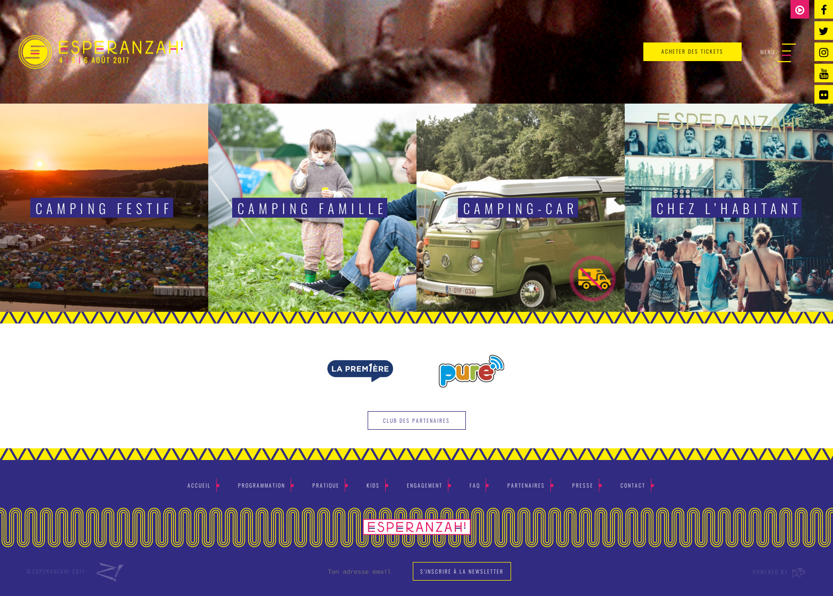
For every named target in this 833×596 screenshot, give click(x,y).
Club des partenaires (416, 420)
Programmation (261, 485)
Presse (582, 485)
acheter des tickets (692, 51)
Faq (475, 485)
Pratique (325, 485)
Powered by (779, 572)
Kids (373, 485)
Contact (632, 485)
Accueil (199, 485)
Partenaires (526, 485)
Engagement (425, 485)
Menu (778, 52)
